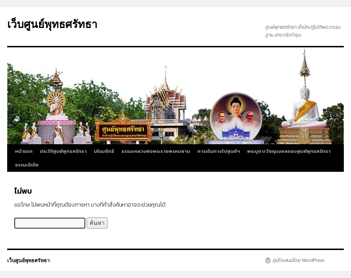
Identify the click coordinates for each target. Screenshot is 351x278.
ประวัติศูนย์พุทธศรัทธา (63, 151)
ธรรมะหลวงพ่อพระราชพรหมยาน (155, 151)
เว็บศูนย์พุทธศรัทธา (52, 24)
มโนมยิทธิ (104, 151)
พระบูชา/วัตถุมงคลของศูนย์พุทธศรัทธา (289, 151)
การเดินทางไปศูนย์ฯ (218, 151)
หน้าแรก (24, 151)
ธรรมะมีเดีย (27, 164)
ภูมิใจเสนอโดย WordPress (298, 260)
